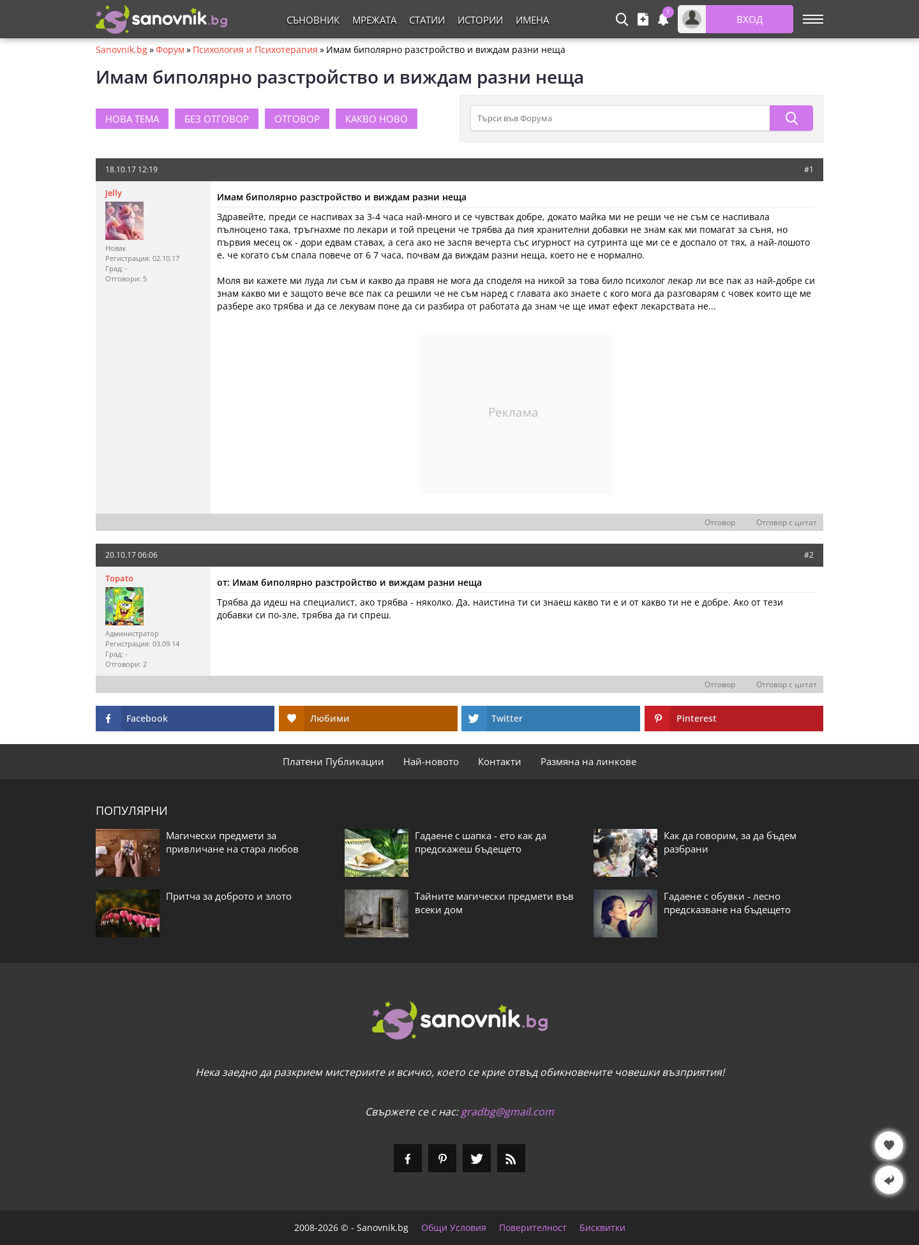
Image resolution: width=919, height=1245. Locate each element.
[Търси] (791, 118)
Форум (170, 50)
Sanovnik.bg (121, 50)
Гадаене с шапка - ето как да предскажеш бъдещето (480, 842)
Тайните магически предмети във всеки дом (494, 903)
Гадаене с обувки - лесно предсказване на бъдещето (727, 903)
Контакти (499, 761)
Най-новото (431, 761)
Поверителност (533, 1227)
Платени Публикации (333, 761)
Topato (119, 578)
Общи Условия (453, 1227)
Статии (427, 19)
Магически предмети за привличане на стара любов (232, 842)
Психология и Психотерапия (255, 50)
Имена (532, 19)
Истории (480, 19)
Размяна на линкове (588, 761)
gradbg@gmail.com (507, 1112)
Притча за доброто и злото (229, 896)
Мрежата (374, 19)
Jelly (113, 192)
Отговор (720, 523)
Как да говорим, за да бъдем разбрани (730, 842)
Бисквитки (602, 1227)
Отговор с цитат (786, 523)
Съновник (313, 19)
